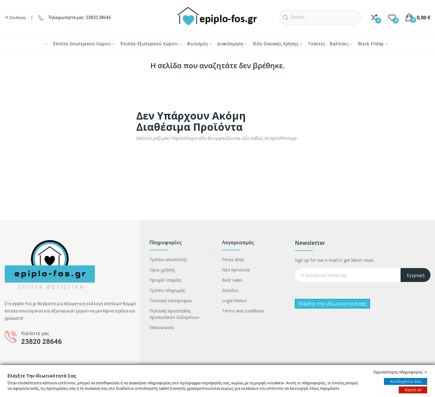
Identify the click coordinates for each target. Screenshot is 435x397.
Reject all (413, 389)
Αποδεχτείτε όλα (405, 381)
